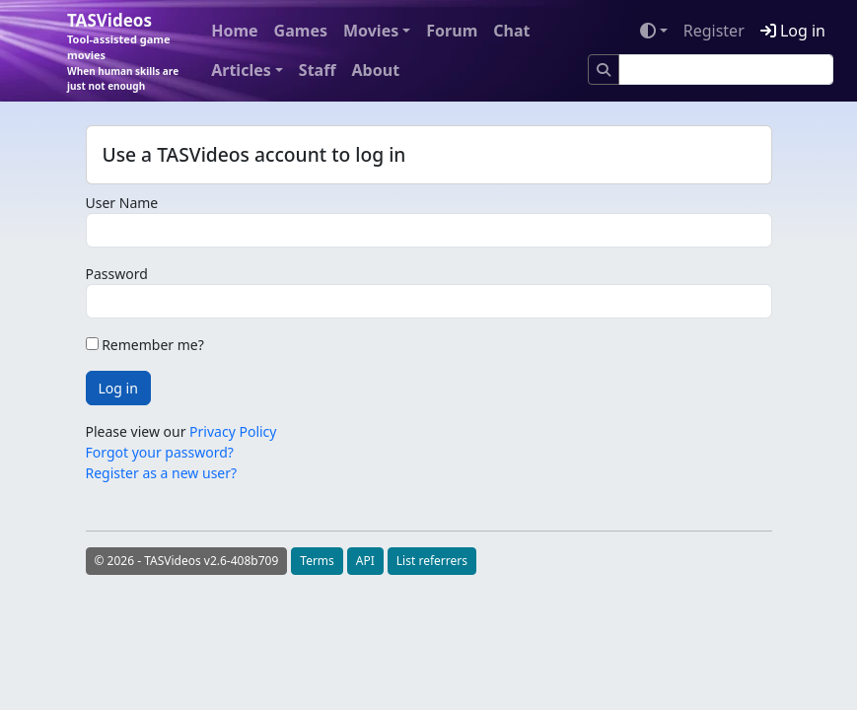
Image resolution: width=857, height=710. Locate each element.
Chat (511, 30)
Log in (792, 30)
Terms (317, 560)
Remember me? (145, 344)
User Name (122, 202)
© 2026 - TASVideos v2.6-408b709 (187, 560)
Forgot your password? (160, 452)
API (365, 560)
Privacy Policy (232, 431)
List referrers (431, 560)
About (376, 70)
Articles (241, 70)
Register (714, 30)
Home (234, 30)
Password (117, 273)
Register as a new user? (162, 472)
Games (300, 30)
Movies (370, 30)
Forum (451, 30)
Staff (317, 70)
